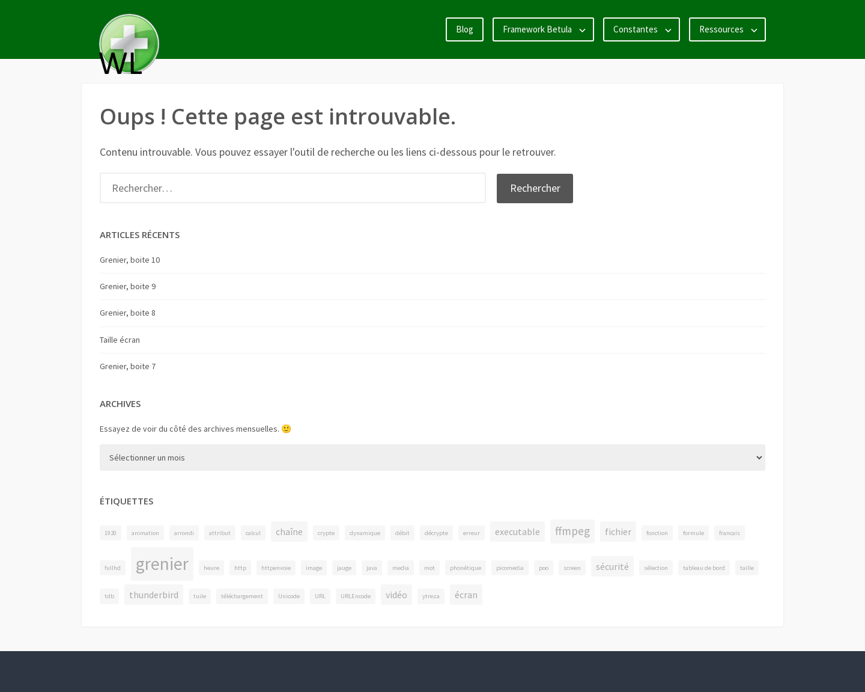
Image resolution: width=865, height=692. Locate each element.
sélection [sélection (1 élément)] (656, 568)
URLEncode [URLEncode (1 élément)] (356, 596)
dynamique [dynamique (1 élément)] (365, 533)
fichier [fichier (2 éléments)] (618, 531)
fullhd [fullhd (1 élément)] (113, 568)
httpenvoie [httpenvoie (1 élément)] (276, 568)
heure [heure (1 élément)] (211, 568)
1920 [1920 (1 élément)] (111, 533)
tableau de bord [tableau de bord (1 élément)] (704, 568)
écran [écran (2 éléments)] (466, 595)
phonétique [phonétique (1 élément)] (465, 568)
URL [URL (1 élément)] (320, 596)
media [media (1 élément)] (400, 568)
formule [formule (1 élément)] (693, 533)
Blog (464, 29)
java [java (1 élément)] (371, 568)
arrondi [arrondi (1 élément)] (184, 533)
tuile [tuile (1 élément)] (199, 596)
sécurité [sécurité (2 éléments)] (612, 566)
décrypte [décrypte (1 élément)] (436, 533)
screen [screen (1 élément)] (572, 568)
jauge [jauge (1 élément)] (344, 568)
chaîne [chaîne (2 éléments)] (289, 531)
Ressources (721, 29)
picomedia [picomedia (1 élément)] (510, 568)
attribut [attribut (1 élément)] (220, 533)
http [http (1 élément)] (240, 568)
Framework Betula (537, 29)
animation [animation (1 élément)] (145, 533)
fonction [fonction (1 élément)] (657, 533)
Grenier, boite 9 (128, 286)
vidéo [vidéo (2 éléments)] (396, 595)
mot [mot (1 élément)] (429, 568)
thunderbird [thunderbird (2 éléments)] (153, 595)
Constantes (635, 29)
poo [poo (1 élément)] (543, 568)
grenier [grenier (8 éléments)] (162, 564)
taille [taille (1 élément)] (747, 568)
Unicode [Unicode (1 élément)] (289, 596)
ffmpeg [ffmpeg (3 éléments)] (572, 531)
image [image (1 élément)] (314, 568)
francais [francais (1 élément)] (729, 533)
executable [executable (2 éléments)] (517, 531)
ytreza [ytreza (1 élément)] (431, 596)
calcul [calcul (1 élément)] (253, 533)
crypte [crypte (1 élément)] (326, 533)
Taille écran (120, 339)
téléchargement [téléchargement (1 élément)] (242, 596)
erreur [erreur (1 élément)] (471, 533)
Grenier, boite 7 (128, 366)
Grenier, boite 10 (130, 259)
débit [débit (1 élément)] (402, 533)
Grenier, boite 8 (128, 312)
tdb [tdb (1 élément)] (109, 596)
